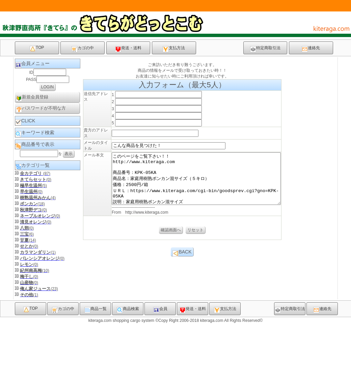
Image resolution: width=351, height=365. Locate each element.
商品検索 (128, 351)
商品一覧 (95, 351)
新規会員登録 (32, 97)
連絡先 (311, 48)
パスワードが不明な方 (41, 109)
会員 (160, 351)
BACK (181, 330)
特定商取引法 (265, 48)
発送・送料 (128, 48)
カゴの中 (83, 48)
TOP (37, 48)
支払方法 (174, 48)
